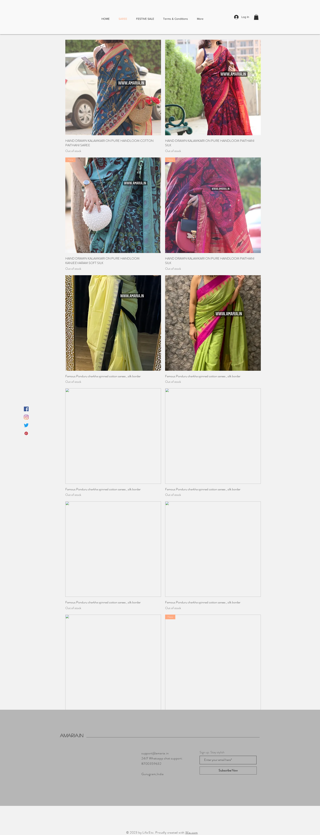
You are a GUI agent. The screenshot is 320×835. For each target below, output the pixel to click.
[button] (256, 17)
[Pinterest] (26, 433)
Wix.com (191, 832)
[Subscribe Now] (228, 770)
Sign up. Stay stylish (212, 752)
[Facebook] (26, 409)
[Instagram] (26, 417)
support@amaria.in (155, 753)
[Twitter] (26, 425)
